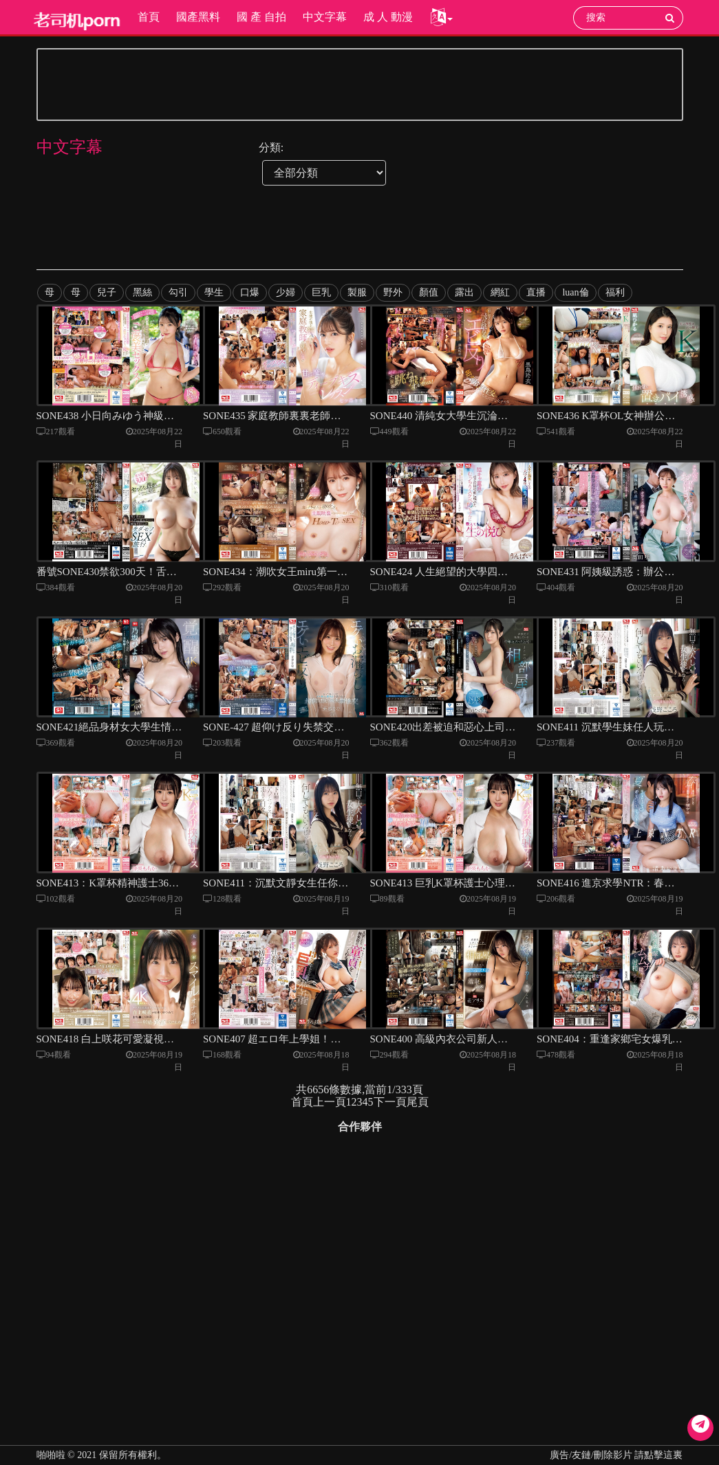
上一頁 (329, 1109)
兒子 (106, 292)
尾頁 (418, 1109)
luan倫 (575, 292)
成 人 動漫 (387, 17)
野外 (393, 292)
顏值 (428, 292)
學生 (214, 292)
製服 (357, 292)
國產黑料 (197, 17)
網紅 (500, 292)
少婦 (285, 292)
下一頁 (390, 1109)
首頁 (148, 17)
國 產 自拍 (261, 17)
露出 (464, 292)
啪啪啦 (50, 1455)
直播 (536, 292)
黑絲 (142, 292)
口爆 (249, 292)
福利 (614, 292)
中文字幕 (324, 17)
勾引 (178, 292)
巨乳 (321, 292)
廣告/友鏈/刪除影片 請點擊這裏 (616, 1455)
